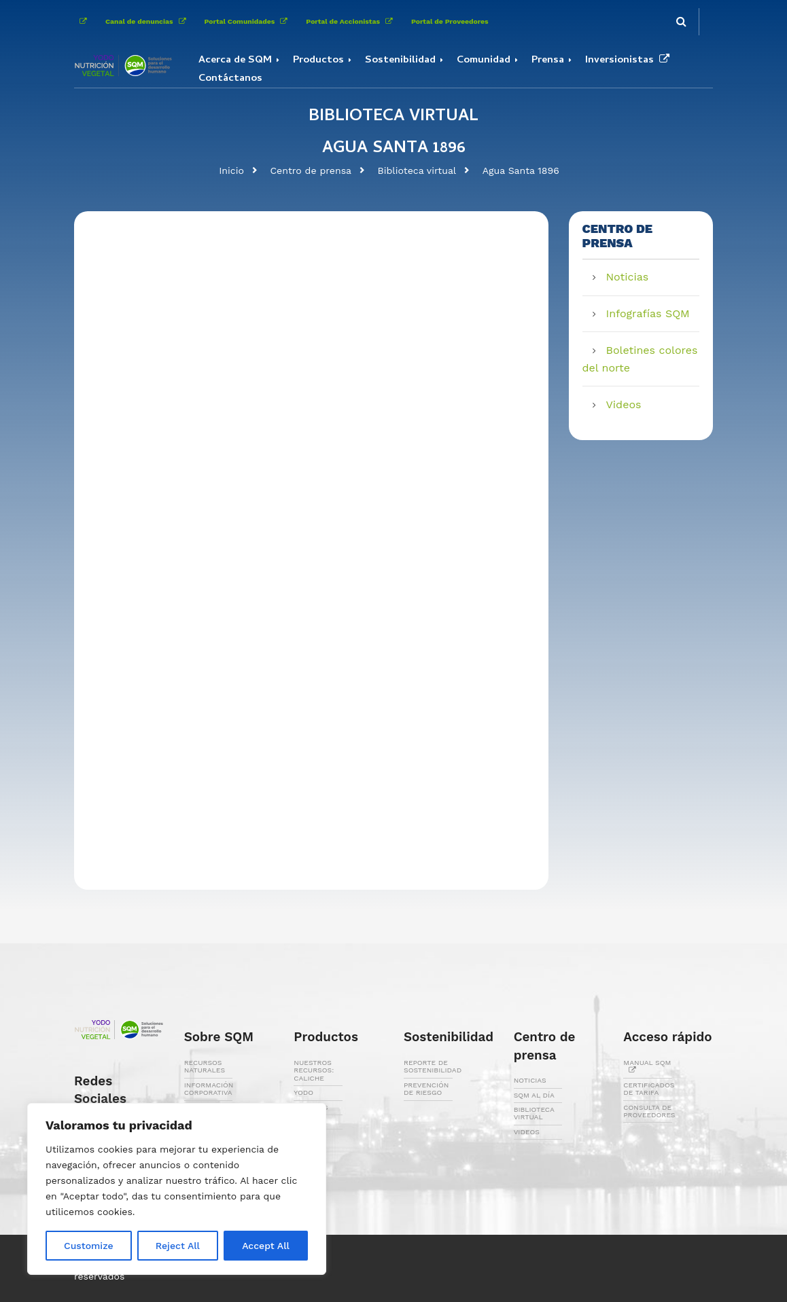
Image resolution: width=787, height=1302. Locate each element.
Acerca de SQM (235, 60)
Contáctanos (230, 79)
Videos (624, 404)
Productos (318, 60)
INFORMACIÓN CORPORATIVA (209, 1089)
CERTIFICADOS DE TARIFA (648, 1089)
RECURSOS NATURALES (204, 1066)
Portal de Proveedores (450, 21)
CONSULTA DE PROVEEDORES (649, 1111)
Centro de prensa (310, 170)
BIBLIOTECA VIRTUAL (534, 1113)
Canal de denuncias (148, 21)
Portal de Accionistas (352, 21)
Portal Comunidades (249, 21)
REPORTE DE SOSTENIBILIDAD (432, 1066)
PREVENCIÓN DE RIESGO (426, 1089)
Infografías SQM (648, 313)
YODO (303, 1092)
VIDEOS (527, 1131)
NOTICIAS (530, 1080)
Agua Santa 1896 (521, 170)
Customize (88, 1245)
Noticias (627, 276)
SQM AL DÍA (534, 1095)
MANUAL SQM (647, 1066)
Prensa (547, 60)
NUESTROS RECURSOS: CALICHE (314, 1070)
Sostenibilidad (400, 60)
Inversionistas (630, 60)
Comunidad (483, 60)
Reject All (178, 1245)
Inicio (231, 170)
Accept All (266, 1245)
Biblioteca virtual (417, 170)
